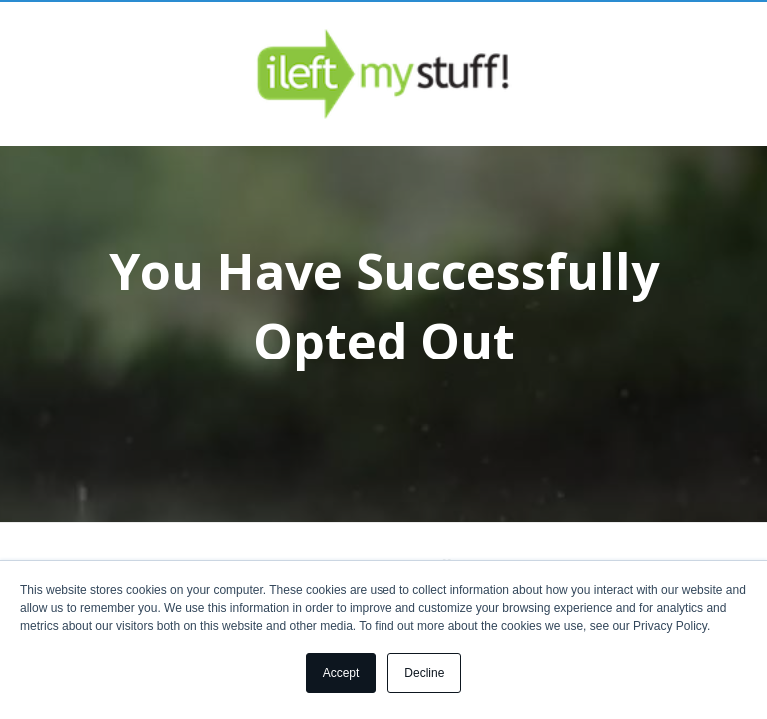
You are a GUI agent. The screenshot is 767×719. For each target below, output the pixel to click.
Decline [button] (424, 673)
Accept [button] (341, 673)
